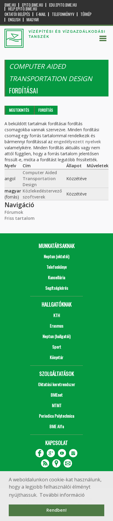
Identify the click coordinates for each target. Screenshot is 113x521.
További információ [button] (62, 495)
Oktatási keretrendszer (56, 384)
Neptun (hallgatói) (56, 336)
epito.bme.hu (32, 5)
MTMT (56, 405)
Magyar (33, 20)
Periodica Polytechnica (56, 416)
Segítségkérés (56, 288)
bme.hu (10, 5)
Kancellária (56, 277)
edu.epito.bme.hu (63, 5)
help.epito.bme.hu (22, 9)
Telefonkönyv (63, 14)
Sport (56, 347)
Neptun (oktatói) (56, 256)
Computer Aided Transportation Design (40, 178)
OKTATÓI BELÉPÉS (17, 14)
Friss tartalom (20, 218)
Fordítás (45, 110)
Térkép (86, 14)
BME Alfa (56, 426)
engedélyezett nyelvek (77, 141)
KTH (56, 315)
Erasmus (56, 326)
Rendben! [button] (56, 510)
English (14, 20)
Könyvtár (56, 357)
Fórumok (14, 212)
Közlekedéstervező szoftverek (42, 194)
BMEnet (57, 395)
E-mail (41, 14)
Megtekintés (19, 110)
